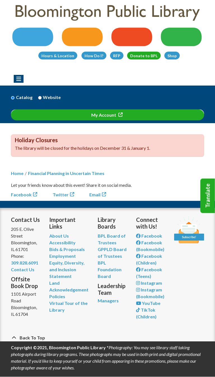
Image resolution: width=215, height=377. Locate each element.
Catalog (24, 97)
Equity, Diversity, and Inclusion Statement (67, 269)
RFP (116, 55)
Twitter (61, 194)
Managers (108, 300)
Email (95, 194)
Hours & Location (57, 55)
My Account (104, 115)
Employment (62, 256)
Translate (207, 196)
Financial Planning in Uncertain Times (66, 173)
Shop (172, 55)
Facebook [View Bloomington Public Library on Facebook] (149, 235)
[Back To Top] (107, 337)
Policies (57, 296)
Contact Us (22, 269)
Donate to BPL (144, 55)
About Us (59, 235)
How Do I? (94, 55)
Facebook (21, 194)
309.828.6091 (24, 262)
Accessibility (62, 242)
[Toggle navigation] (19, 79)
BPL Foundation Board (109, 269)
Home (17, 173)
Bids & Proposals (67, 249)
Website (52, 97)
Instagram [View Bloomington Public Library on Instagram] (149, 283)
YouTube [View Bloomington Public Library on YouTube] (148, 303)
